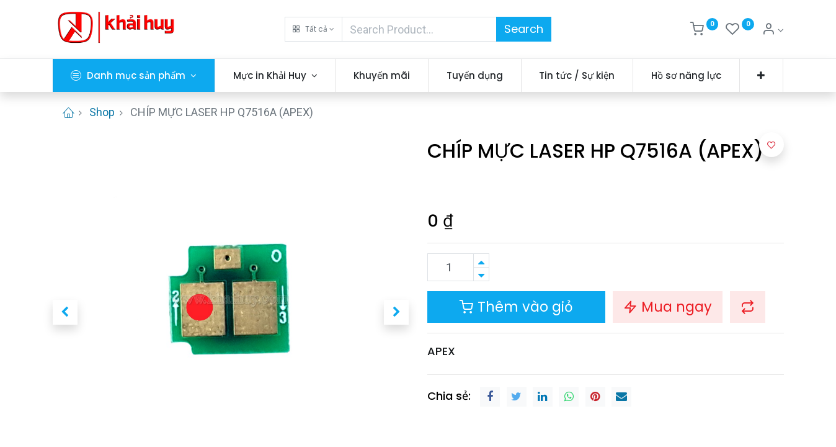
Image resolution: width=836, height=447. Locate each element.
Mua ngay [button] (667, 307)
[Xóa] (481, 274)
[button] (313, 29)
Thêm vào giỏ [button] (516, 307)
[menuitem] (382, 75)
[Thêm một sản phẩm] (481, 260)
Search (523, 29)
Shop (102, 112)
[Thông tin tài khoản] (773, 30)
